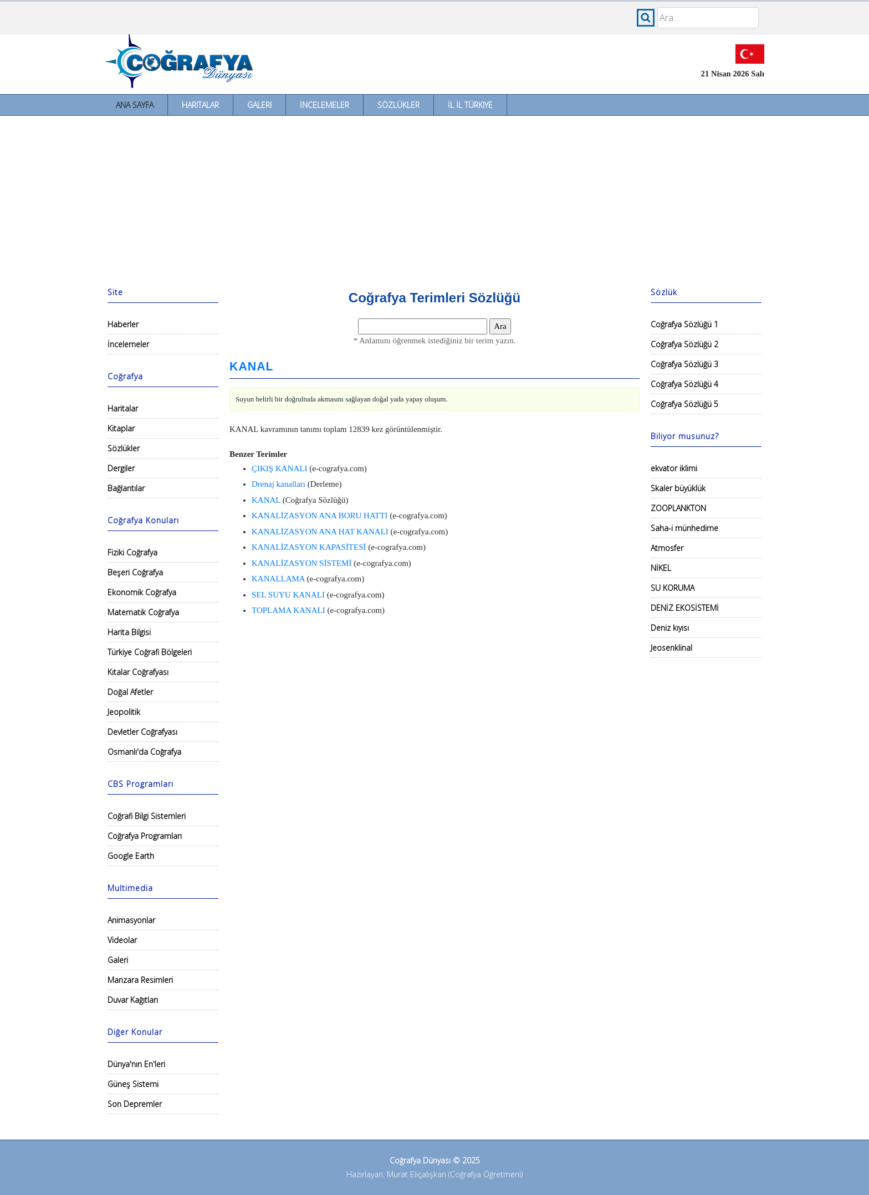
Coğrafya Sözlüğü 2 (684, 344)
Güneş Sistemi (133, 1084)
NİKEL (661, 568)
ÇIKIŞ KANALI (279, 468)
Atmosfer (667, 548)
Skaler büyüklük (678, 488)
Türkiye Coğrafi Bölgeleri (150, 652)
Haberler (123, 324)
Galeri (259, 105)
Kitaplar (121, 428)
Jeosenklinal (671, 647)
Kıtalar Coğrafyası (138, 672)
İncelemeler (324, 105)
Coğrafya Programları (145, 836)
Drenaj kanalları (278, 484)
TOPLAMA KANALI (288, 610)
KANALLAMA (278, 578)
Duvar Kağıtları (133, 1000)
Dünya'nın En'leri (136, 1064)
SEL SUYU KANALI (288, 594)
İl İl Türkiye (470, 105)
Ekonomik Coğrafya (142, 592)
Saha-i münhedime (684, 528)
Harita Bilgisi (129, 632)
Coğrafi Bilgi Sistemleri (147, 816)
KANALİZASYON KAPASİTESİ (309, 547)
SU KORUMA (672, 588)
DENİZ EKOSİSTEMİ (685, 607)
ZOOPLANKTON (678, 508)
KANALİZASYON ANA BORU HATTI (319, 515)
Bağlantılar (126, 488)
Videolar (122, 940)
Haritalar (200, 105)
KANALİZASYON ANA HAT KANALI (320, 531)
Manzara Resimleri (140, 980)
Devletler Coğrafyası (142, 732)
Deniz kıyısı (670, 627)
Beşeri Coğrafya (135, 572)
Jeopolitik (124, 712)
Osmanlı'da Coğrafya (144, 751)
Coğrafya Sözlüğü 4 (684, 384)
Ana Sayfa (135, 105)
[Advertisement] (434, 198)
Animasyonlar (131, 920)
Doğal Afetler (130, 692)
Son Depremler (135, 1104)
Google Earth (131, 856)
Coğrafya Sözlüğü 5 (684, 404)
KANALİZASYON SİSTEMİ (301, 563)
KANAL (251, 366)
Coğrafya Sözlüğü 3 (684, 364)
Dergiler (121, 468)
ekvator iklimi (674, 468)
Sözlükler (398, 105)
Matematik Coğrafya (143, 612)
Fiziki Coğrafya (132, 552)
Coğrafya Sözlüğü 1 (684, 324)
